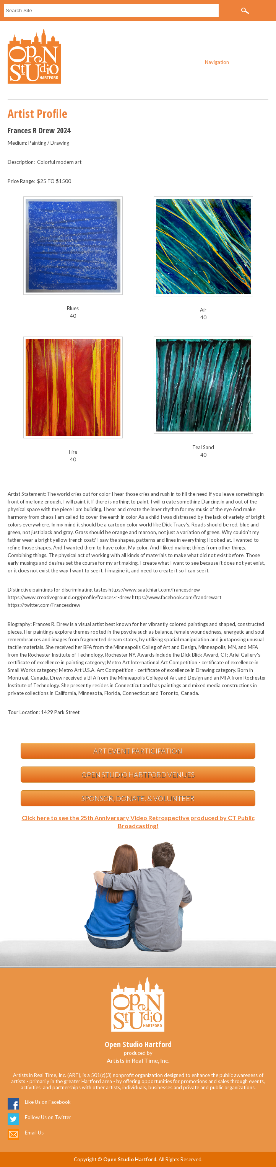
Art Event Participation (137, 751)
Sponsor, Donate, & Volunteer (138, 798)
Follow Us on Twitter (48, 1117)
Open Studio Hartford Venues (138, 774)
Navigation (217, 62)
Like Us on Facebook (48, 1102)
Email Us (34, 1132)
